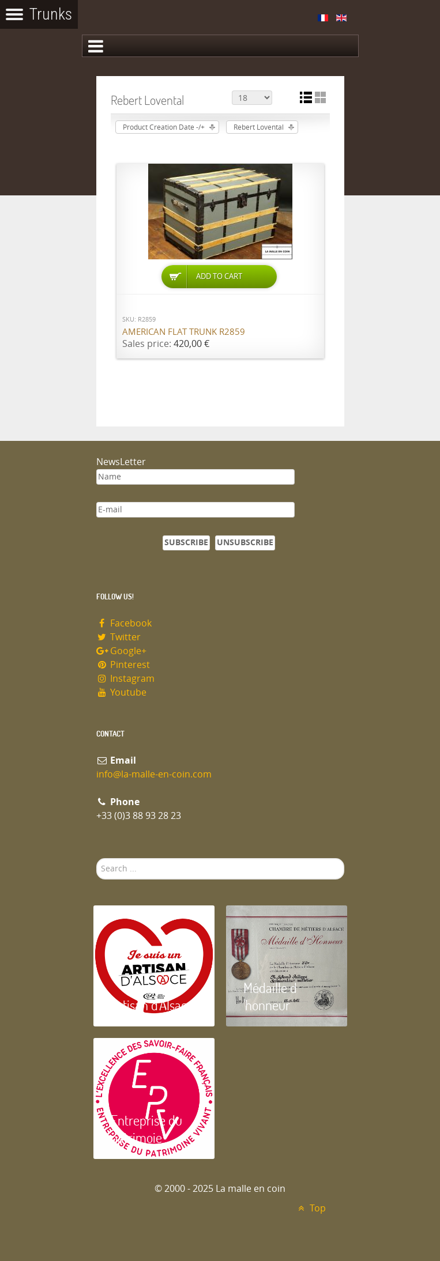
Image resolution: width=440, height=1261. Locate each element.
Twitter (118, 637)
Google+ (121, 650)
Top (310, 1208)
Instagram (125, 678)
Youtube (121, 692)
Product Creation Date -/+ (164, 127)
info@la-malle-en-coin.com (154, 774)
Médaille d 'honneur (270, 996)
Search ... (96, 858)
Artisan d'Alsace (152, 1005)
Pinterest (123, 664)
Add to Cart (219, 276)
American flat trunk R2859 (183, 332)
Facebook (124, 623)
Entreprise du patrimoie (146, 1128)
